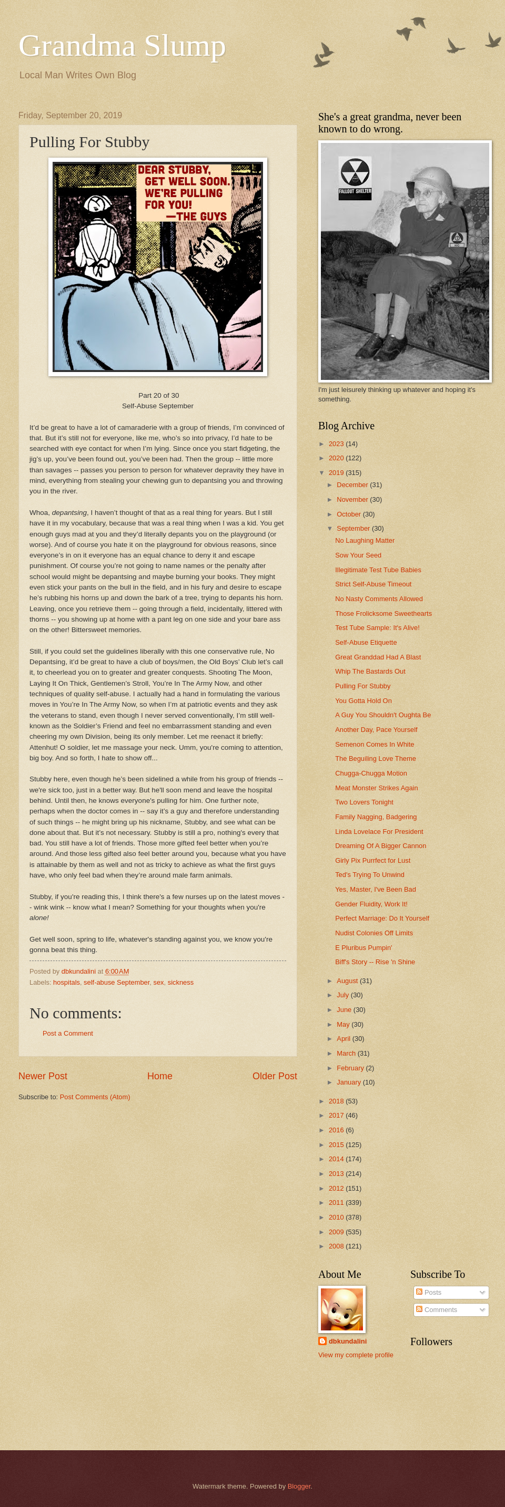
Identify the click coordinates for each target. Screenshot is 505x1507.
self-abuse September (116, 982)
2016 (337, 1130)
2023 (337, 444)
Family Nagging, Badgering (376, 817)
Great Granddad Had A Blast (378, 657)
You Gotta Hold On (363, 701)
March (347, 1053)
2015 (337, 1145)
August (348, 981)
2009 (337, 1232)
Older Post (274, 1076)
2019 (337, 473)
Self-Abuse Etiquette (366, 642)
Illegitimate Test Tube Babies (378, 570)
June (345, 1010)
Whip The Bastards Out (370, 671)
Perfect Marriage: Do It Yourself (382, 918)
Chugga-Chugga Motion (371, 773)
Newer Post (42, 1076)
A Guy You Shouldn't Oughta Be (383, 715)
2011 (337, 1202)
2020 (337, 458)
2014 (337, 1159)
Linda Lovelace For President (379, 831)
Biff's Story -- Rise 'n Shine (375, 962)
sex (159, 982)
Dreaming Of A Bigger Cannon (380, 846)
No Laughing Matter (365, 540)
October (349, 514)
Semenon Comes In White (374, 744)
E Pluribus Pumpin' (363, 948)
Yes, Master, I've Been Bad (375, 889)
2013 (337, 1174)
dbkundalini (348, 1341)
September (354, 528)
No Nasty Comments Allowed (379, 599)
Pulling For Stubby (362, 686)
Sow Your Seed (358, 555)
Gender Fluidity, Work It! (371, 904)
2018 (337, 1101)
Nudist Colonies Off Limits (374, 933)
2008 (337, 1246)
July (343, 995)
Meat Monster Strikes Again (376, 788)
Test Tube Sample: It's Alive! (377, 628)
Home (160, 1076)
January (349, 1082)
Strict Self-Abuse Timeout (373, 584)
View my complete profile (355, 1355)
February (351, 1068)
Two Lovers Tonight (364, 802)
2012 (337, 1188)
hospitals (66, 982)
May (344, 1024)
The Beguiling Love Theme (375, 758)
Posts (428, 1292)
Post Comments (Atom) (95, 1097)
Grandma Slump (122, 45)
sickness (181, 982)
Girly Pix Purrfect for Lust (372, 860)
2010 (337, 1217)
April (344, 1038)
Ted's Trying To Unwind (370, 875)
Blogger (299, 1486)
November (353, 499)
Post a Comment (68, 1033)
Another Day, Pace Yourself (376, 730)
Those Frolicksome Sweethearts (383, 613)
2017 (337, 1115)
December (353, 485)
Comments (436, 1310)
